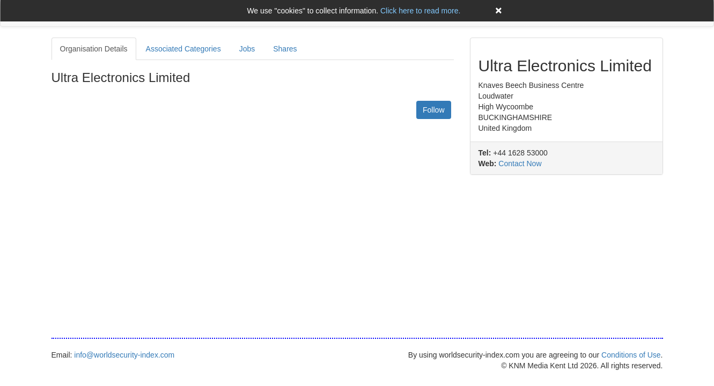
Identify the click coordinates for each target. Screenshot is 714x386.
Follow (433, 110)
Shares (285, 48)
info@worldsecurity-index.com (124, 355)
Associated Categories (183, 48)
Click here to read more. (420, 10)
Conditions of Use (631, 355)
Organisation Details (94, 48)
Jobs (247, 48)
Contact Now (519, 163)
